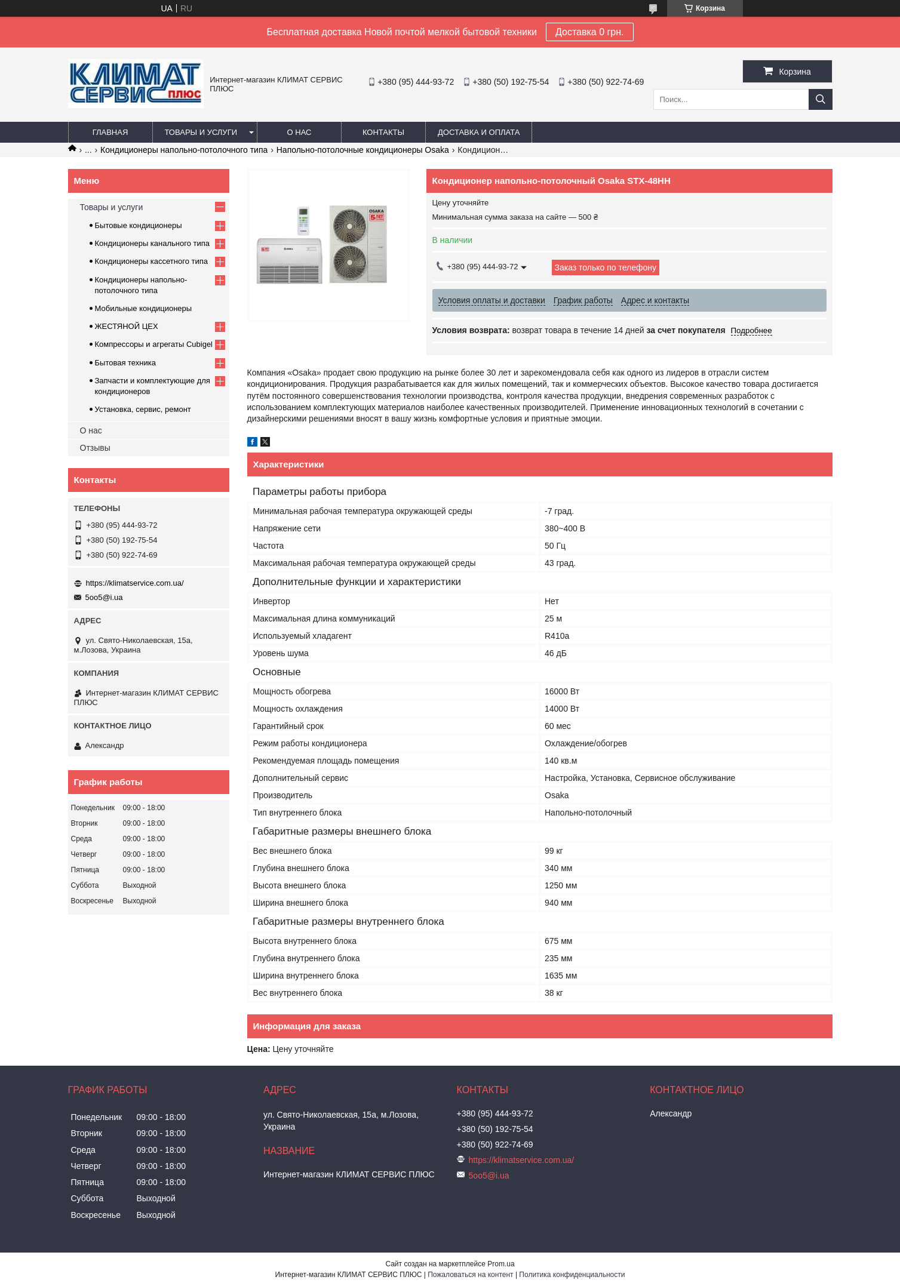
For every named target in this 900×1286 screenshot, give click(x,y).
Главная (110, 132)
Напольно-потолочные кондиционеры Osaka (363, 150)
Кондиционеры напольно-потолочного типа (184, 150)
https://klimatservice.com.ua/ (135, 583)
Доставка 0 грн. (589, 32)
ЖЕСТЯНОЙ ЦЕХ (126, 326)
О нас (299, 132)
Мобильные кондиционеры (143, 308)
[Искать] (821, 99)
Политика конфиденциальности (572, 1274)
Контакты (383, 132)
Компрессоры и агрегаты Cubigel (154, 344)
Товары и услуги (201, 132)
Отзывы (95, 448)
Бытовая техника (125, 362)
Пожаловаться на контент (470, 1274)
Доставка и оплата (479, 132)
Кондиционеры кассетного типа (151, 261)
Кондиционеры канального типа (152, 243)
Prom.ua (500, 1264)
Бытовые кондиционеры (138, 225)
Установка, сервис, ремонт (143, 409)
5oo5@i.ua (104, 597)
